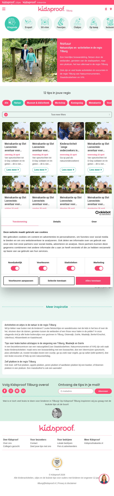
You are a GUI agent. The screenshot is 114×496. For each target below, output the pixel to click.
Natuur (17, 102)
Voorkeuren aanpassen (21, 280)
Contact (33, 443)
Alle (6, 102)
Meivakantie (95, 102)
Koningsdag (77, 102)
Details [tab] (57, 221)
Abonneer (103, 391)
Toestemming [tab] (20, 221)
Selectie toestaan (57, 280)
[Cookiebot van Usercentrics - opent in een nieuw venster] (98, 213)
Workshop (60, 102)
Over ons (7, 443)
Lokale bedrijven (64, 443)
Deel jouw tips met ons (40, 446)
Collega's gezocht (11, 446)
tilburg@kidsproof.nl (47, 483)
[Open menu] (3, 9)
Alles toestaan (93, 280)
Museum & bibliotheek (38, 102)
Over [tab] (94, 221)
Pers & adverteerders (67, 446)
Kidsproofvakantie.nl (93, 443)
